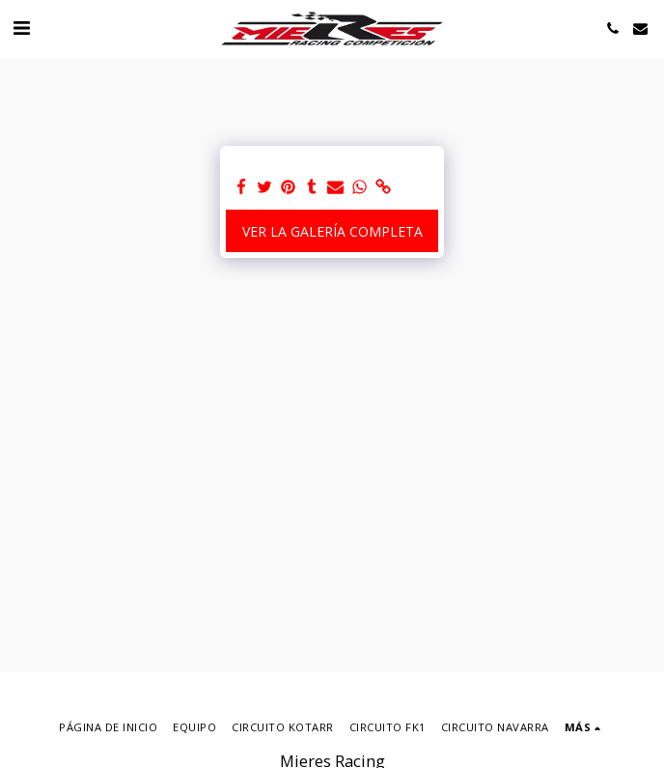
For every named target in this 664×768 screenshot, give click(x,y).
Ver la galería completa (332, 231)
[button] (21, 27)
